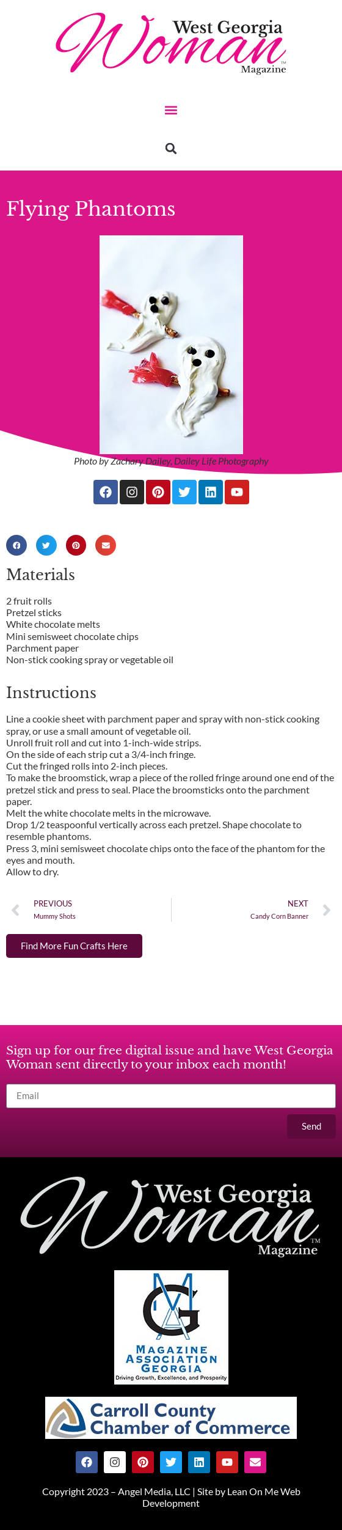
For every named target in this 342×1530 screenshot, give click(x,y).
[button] (171, 110)
